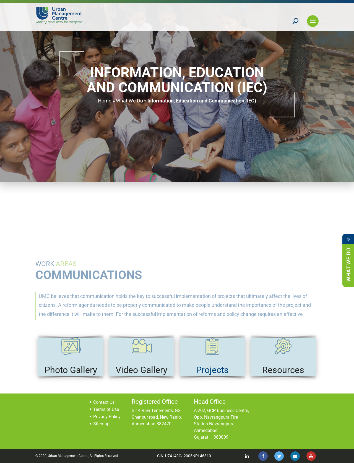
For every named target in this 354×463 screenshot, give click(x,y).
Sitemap (101, 423)
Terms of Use (106, 409)
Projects (212, 370)
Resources (283, 370)
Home (104, 101)
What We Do (129, 101)
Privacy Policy (107, 416)
